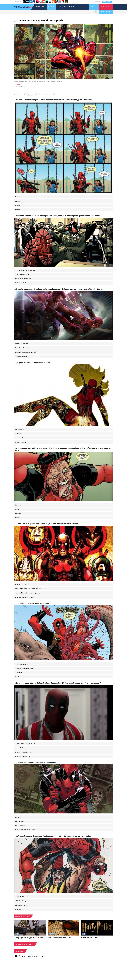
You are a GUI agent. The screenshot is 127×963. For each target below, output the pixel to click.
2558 (51, 934)
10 (53, 94)
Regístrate (97, 1)
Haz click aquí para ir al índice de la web (22, 959)
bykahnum (19, 84)
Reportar (110, 89)
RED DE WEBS (18, 1)
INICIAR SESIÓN (107, 1)
